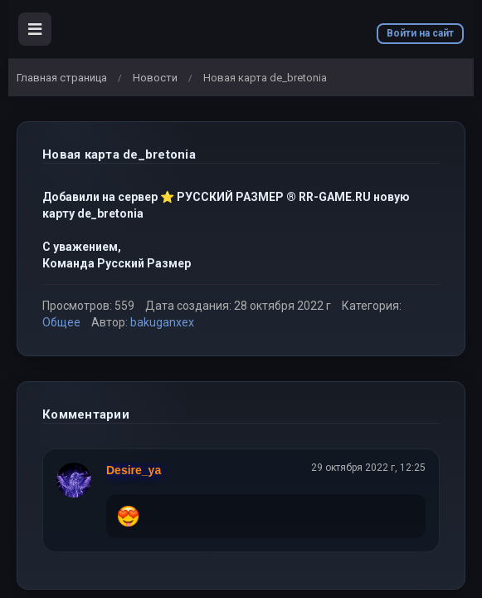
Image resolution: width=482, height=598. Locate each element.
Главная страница (62, 77)
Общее (61, 322)
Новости (155, 77)
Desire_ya (133, 470)
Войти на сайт (420, 33)
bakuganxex (162, 322)
